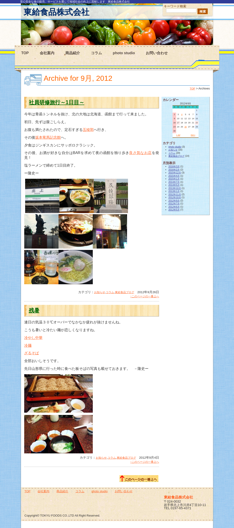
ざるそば (31, 353)
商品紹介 (72, 53)
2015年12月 (174, 172)
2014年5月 (174, 185)
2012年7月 (174, 203)
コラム (96, 53)
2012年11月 (174, 194)
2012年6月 (174, 207)
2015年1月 (174, 179)
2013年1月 (174, 191)
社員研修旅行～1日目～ (56, 102)
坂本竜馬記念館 (48, 137)
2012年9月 (174, 200)
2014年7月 (174, 182)
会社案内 (47, 53)
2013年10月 (174, 188)
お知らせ (99, 292)
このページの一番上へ (139, 478)
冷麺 (28, 345)
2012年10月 (174, 197)
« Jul (178, 135)
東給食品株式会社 (56, 12)
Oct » (193, 135)
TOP (25, 53)
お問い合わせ (157, 53)
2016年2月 (174, 169)
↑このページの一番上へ (144, 296)
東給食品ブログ (124, 292)
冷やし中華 (33, 338)
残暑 (34, 310)
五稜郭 (88, 130)
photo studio (124, 53)
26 (185, 127)
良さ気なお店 (140, 153)
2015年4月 (174, 176)
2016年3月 (174, 166)
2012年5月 (174, 209)
